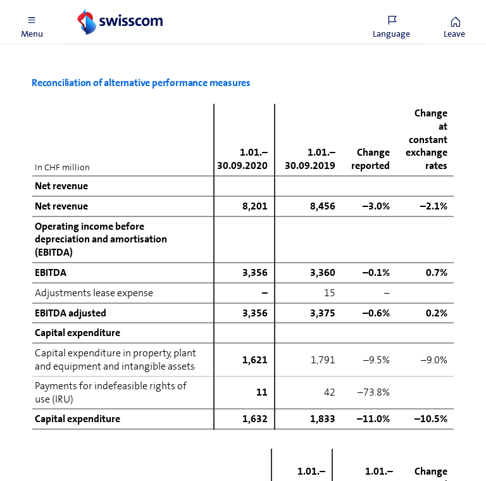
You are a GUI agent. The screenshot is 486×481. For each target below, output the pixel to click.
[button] (31, 22)
